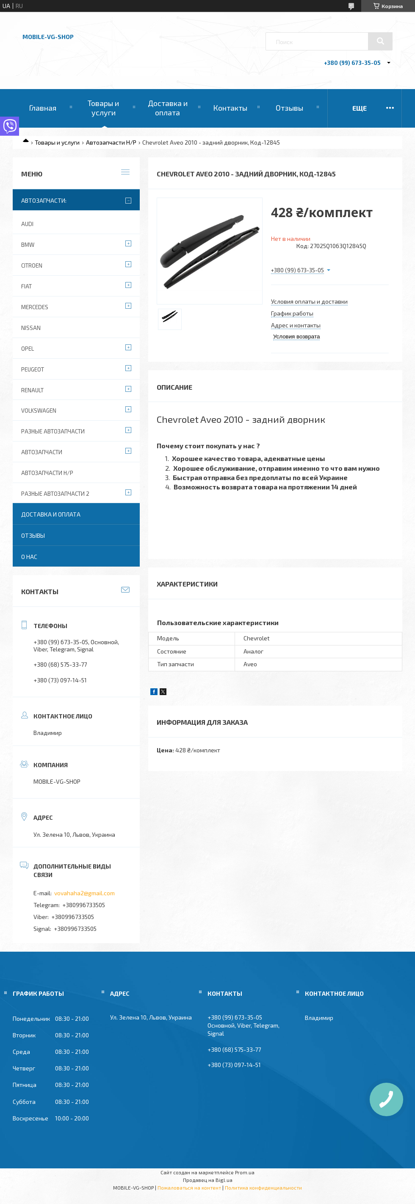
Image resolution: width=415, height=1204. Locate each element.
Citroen (31, 265)
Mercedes (34, 307)
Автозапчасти (41, 452)
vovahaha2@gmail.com (84, 893)
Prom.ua (245, 1172)
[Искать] (380, 41)
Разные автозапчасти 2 (55, 493)
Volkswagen (38, 410)
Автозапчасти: (43, 200)
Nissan (31, 327)
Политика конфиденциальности (263, 1187)
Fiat (26, 286)
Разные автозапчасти (53, 431)
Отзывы (289, 107)
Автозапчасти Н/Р (111, 142)
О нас (29, 556)
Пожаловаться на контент (189, 1187)
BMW (27, 244)
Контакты (230, 107)
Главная (42, 107)
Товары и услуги (103, 107)
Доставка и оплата (168, 107)
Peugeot (32, 369)
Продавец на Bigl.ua (207, 1180)
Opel (27, 348)
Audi (27, 224)
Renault (32, 390)
